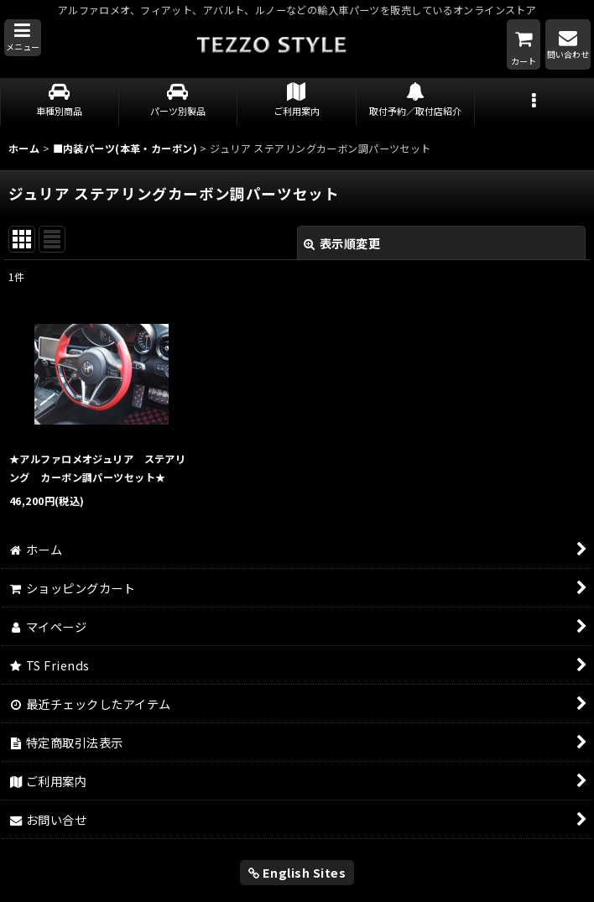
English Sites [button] (297, 872)
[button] (22, 37)
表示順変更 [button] (342, 243)
